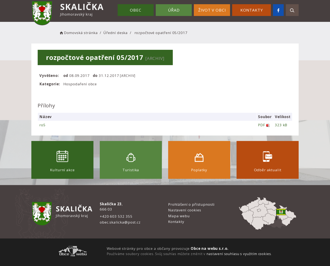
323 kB (281, 124)
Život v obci (212, 10)
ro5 (42, 124)
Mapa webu (179, 215)
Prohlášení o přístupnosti (191, 204)
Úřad (174, 10)
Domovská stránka (78, 32)
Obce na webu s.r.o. (210, 248)
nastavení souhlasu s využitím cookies (238, 254)
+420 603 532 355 (116, 216)
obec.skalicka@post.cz (120, 222)
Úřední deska (115, 32)
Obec (135, 10)
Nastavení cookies (184, 210)
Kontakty (251, 10)
